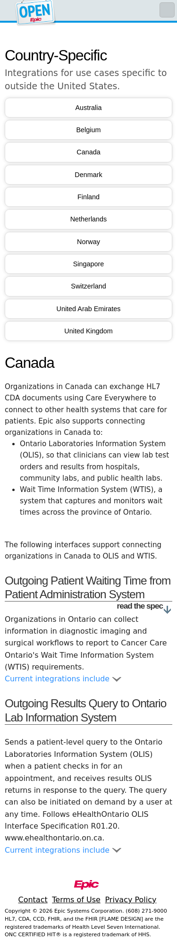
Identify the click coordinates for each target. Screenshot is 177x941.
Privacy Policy (130, 899)
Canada (88, 152)
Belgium (88, 130)
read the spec (144, 606)
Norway (88, 242)
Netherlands (88, 219)
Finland (88, 197)
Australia (89, 107)
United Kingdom (88, 331)
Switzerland (88, 286)
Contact (32, 899)
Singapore (88, 264)
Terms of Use (76, 899)
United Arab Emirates (89, 309)
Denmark (88, 174)
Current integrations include (63, 678)
